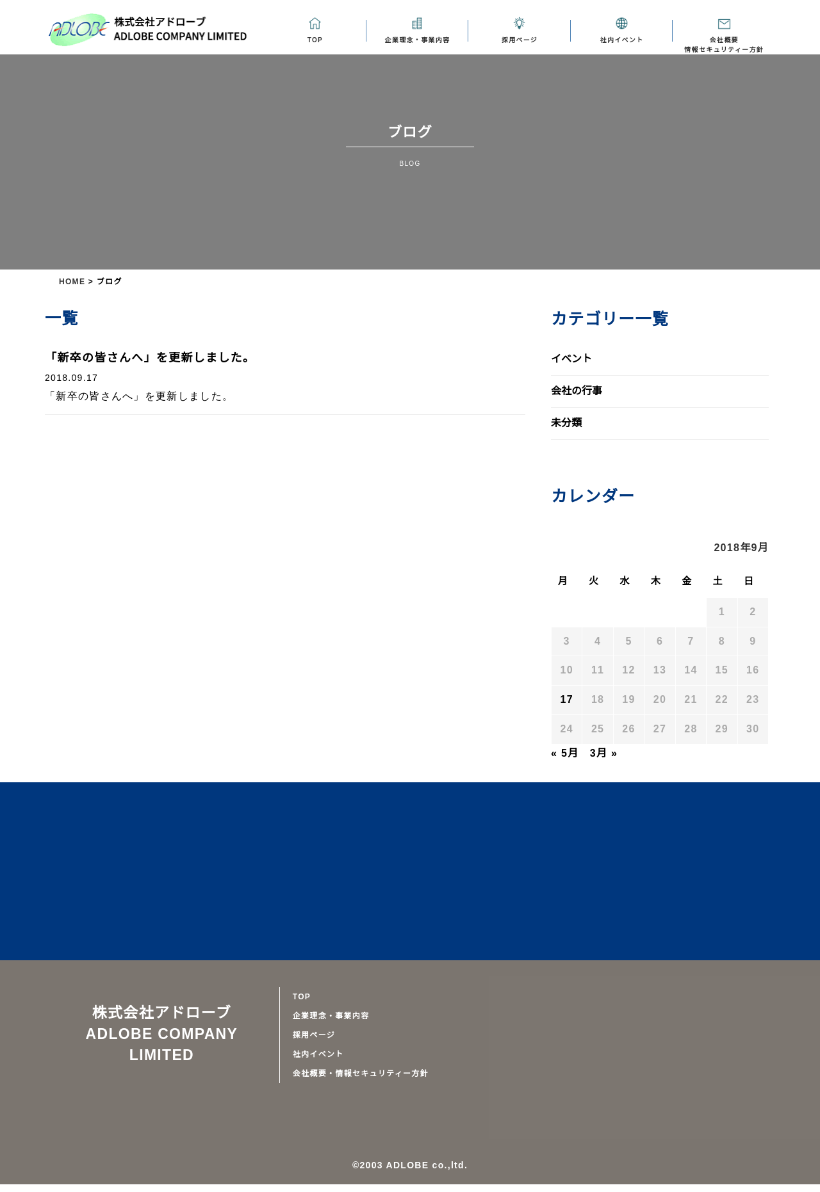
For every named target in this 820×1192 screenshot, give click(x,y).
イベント (571, 359)
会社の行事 (576, 391)
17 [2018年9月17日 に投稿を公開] (566, 699)
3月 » (602, 753)
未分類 (566, 423)
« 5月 (564, 753)
